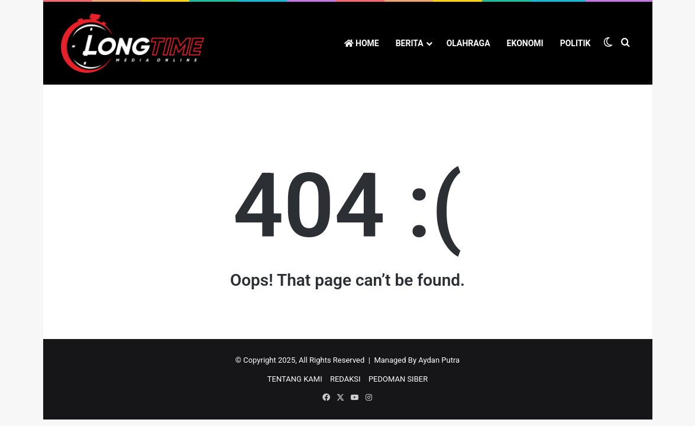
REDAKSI (345, 379)
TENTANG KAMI (294, 379)
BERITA (410, 43)
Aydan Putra (439, 360)
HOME (361, 43)
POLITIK (575, 43)
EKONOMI (525, 43)
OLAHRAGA (468, 43)
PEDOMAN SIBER (398, 379)
